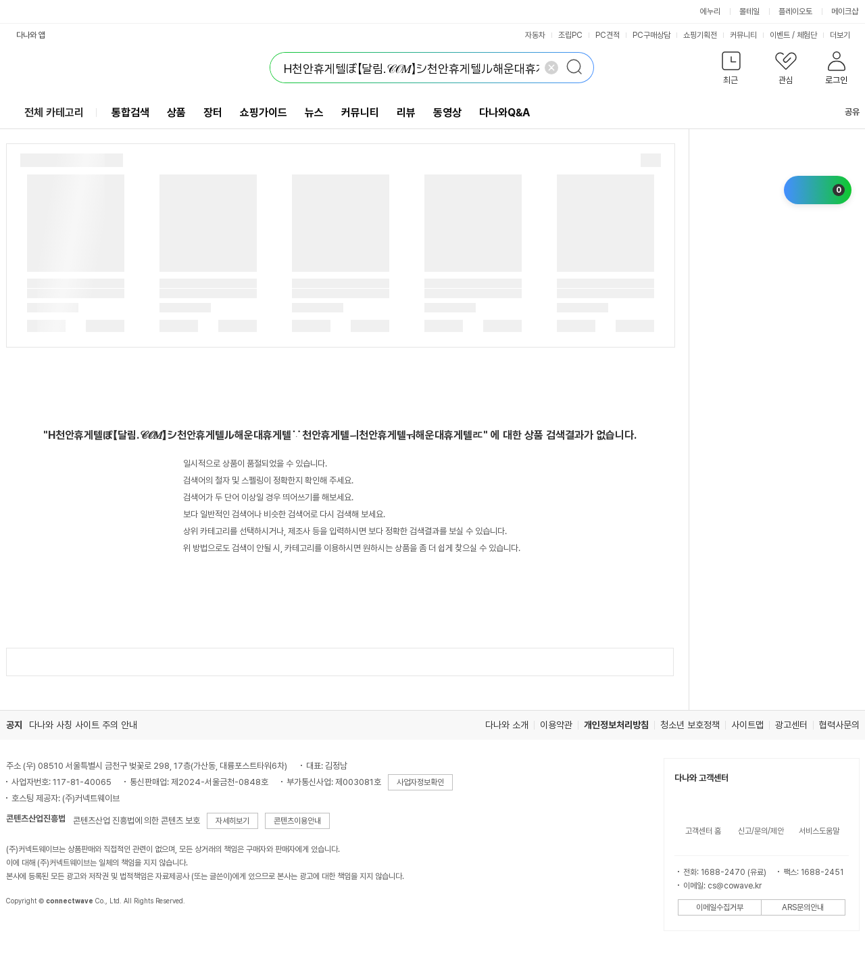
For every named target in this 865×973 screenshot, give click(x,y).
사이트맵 (747, 724)
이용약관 (556, 724)
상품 (176, 112)
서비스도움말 (819, 831)
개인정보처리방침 (616, 724)
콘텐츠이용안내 (297, 821)
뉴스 (314, 112)
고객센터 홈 (703, 831)
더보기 (845, 35)
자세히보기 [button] (232, 821)
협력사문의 (839, 724)
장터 (212, 112)
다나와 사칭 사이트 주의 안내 (83, 724)
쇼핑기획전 (700, 35)
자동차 (535, 35)
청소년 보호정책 (690, 724)
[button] (731, 71)
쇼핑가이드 (263, 112)
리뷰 (406, 112)
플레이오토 (795, 11)
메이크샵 (844, 11)
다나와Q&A (504, 112)
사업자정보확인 (420, 782)
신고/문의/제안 (761, 831)
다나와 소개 (506, 724)
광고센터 (791, 724)
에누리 (710, 11)
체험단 (807, 35)
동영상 (447, 112)
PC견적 (607, 35)
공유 (844, 112)
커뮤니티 (743, 35)
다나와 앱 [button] (30, 35)
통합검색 (130, 112)
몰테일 (749, 11)
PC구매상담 (651, 35)
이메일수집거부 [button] (719, 907)
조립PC (570, 35)
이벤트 (780, 35)
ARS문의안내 (803, 907)
